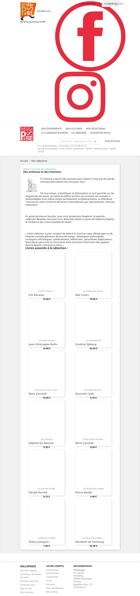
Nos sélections (95, 128)
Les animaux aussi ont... (47, 389)
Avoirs (49, 580)
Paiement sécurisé (29, 581)
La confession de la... (93, 291)
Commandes (52, 576)
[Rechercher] (78, 141)
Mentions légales (28, 570)
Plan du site (26, 588)
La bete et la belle (46, 538)
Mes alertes (52, 591)
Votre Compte (55, 566)
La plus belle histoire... (93, 439)
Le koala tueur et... (93, 389)
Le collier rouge (46, 340)
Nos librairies (26, 592)
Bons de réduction (55, 588)
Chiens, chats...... (46, 291)
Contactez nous (100, 132)
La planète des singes (93, 488)
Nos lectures (73, 128)
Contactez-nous (27, 584)
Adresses (50, 584)
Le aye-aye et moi (46, 488)
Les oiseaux (46, 439)
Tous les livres (112, 141)
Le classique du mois (54, 132)
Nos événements (51, 128)
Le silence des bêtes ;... (93, 538)
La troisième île (93, 340)
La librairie (78, 132)
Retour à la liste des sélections (39, 169)
